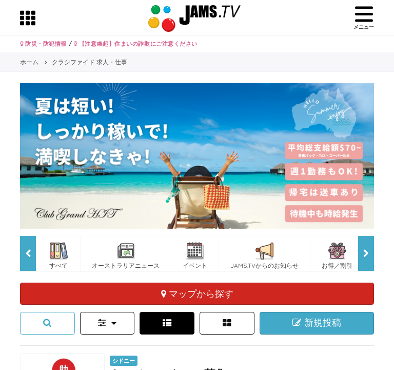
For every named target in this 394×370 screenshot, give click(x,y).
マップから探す (197, 293)
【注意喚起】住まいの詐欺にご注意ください (136, 43)
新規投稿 (316, 323)
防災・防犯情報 (43, 43)
